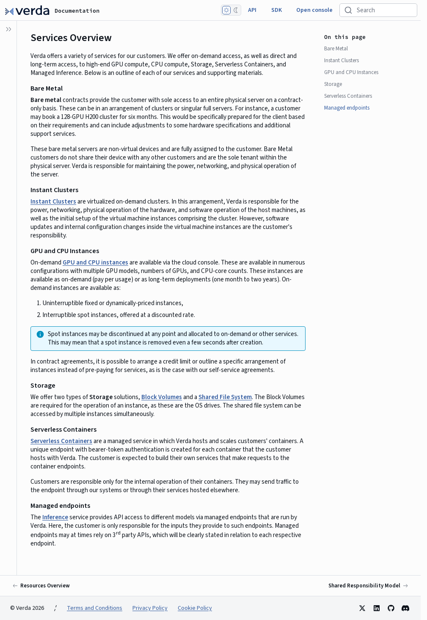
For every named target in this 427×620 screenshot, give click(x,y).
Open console (314, 10)
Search (366, 10)
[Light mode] (226, 10)
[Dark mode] (235, 10)
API (252, 10)
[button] (8, 320)
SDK (276, 10)
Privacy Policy (150, 608)
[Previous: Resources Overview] (41, 586)
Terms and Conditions (94, 608)
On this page (345, 37)
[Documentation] (27, 10)
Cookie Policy (195, 608)
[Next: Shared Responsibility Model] (367, 586)
